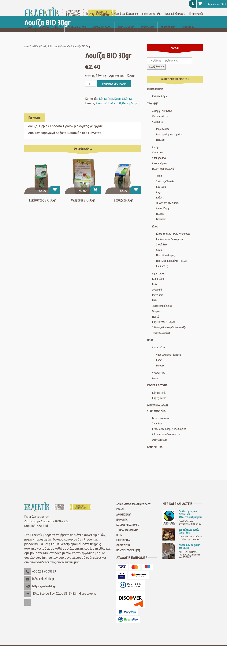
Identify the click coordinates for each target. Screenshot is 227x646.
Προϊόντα (121, 515)
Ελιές (154, 279)
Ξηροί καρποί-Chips (162, 301)
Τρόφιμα (44, 22)
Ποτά (58, 22)
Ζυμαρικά (157, 285)
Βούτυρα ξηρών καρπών (169, 129)
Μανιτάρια (157, 290)
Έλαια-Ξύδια (158, 274)
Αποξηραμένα (159, 153)
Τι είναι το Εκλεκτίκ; (97, 9)
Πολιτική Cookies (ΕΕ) (128, 545)
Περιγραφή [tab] (34, 113)
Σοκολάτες (161, 239)
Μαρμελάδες (162, 124)
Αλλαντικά (157, 147)
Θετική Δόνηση (130, 98)
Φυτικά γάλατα (160, 111)
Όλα (30, 22)
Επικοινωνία (196, 9)
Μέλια (155, 295)
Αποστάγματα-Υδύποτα (168, 350)
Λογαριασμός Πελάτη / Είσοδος (133, 499)
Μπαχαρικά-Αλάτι (101, 22)
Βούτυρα (161, 182)
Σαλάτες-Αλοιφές (165, 176)
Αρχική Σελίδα (123, 510)
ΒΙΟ (119, 98)
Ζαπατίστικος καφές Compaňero (189, 526)
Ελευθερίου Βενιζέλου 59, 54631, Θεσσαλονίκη (65, 589)
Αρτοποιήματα (159, 158)
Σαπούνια (157, 418)
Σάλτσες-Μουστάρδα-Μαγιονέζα (169, 322)
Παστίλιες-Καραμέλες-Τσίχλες (171, 256)
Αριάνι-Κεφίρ (162, 203)
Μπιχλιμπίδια (168, 22)
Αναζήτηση (156, 62)
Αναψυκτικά (158, 368)
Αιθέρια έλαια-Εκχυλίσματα (166, 429)
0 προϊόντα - (212, 3)
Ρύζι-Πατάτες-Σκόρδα (163, 317)
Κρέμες (160, 193)
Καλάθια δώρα (159, 91)
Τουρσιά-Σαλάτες (161, 328)
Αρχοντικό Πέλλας (105, 98)
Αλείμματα (157, 117)
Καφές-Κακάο (159, 393)
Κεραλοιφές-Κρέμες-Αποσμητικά (169, 424)
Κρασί (159, 355)
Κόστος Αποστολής (151, 9)
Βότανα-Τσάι (66, 41)
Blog (119, 530)
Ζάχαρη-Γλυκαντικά (162, 106)
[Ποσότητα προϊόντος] (90, 79)
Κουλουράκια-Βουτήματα (169, 234)
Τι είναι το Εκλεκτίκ (127, 525)
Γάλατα (160, 209)
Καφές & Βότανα (77, 22)
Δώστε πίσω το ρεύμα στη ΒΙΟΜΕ (189, 542)
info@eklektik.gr (43, 574)
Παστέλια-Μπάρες (165, 250)
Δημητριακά (158, 268)
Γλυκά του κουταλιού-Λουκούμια (173, 229)
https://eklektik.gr (44, 581)
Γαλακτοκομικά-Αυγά (163, 164)
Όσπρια (156, 306)
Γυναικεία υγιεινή (160, 413)
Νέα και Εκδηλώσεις (175, 9)
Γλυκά (155, 221)
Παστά (155, 312)
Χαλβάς (160, 245)
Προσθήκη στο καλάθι (114, 79)
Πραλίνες (161, 135)
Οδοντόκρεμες (159, 435)
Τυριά (159, 171)
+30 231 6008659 (44, 567)
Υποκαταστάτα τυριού (167, 198)
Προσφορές (188, 22)
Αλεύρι (155, 142)
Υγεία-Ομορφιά (126, 22)
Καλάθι (120, 504)
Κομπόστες (162, 261)
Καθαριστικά (147, 22)
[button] (54, 185)
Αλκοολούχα (158, 342)
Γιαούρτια (161, 214)
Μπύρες (160, 360)
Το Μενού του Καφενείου (124, 9)
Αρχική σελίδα (31, 41)
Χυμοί (155, 373)
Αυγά (158, 187)
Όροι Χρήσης (123, 540)
